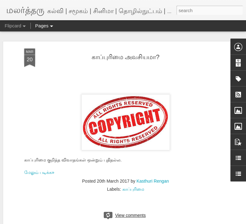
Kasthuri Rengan (152, 167)
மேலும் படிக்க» (39, 158)
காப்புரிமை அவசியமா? (126, 43)
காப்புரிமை (133, 175)
